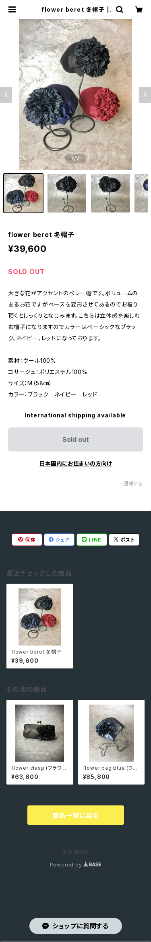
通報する (133, 483)
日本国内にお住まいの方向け (75, 463)
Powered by (75, 865)
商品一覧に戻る (75, 815)
